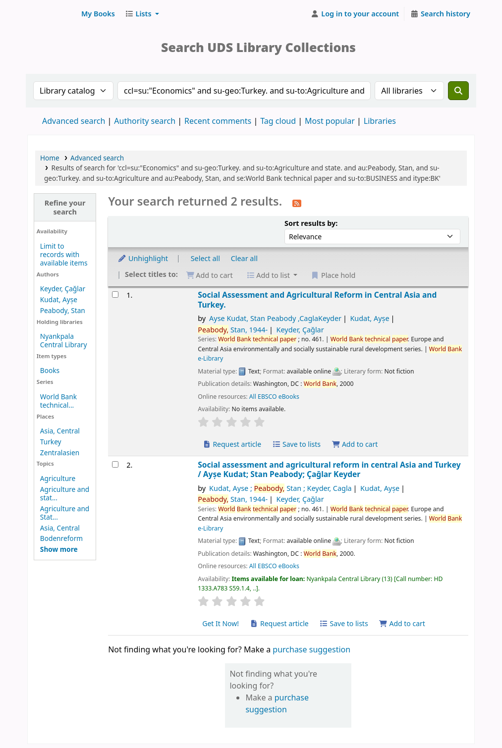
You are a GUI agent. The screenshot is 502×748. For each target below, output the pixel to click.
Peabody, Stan (62, 310)
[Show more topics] (59, 549)
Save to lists (296, 444)
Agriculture (57, 478)
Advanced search (73, 120)
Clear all (244, 258)
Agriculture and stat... (64, 493)
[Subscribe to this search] (297, 202)
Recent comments (217, 120)
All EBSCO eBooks (274, 396)
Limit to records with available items (64, 254)
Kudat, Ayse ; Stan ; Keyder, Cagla (280, 488)
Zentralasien (59, 452)
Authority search (144, 120)
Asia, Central (60, 430)
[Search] (458, 90)
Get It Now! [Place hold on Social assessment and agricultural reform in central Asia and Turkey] (220, 623)
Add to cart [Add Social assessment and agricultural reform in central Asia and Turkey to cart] (402, 623)
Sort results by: (310, 223)
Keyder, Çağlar (62, 288)
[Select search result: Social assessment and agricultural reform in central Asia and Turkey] (115, 464)
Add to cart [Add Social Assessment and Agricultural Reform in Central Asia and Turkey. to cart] (355, 444)
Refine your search (65, 207)
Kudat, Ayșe (58, 299)
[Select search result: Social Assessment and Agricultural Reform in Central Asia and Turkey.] (115, 294)
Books (49, 370)
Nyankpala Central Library (63, 340)
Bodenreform (61, 538)
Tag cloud (278, 120)
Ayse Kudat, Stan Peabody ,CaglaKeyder (275, 318)
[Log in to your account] (355, 13)
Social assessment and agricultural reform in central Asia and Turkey (329, 470)
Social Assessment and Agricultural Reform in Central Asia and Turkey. (317, 300)
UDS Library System (52, 14)
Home (49, 157)
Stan (233, 329)
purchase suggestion (311, 649)
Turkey (50, 441)
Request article (231, 444)
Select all (205, 258)
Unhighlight (142, 258)
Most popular (330, 120)
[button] (98, 13)
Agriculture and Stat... (64, 513)
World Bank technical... (58, 401)
